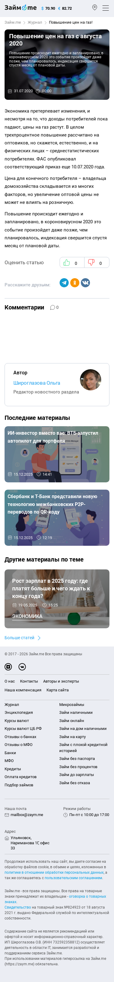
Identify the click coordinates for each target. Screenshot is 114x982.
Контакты (29, 681)
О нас (10, 681)
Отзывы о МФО (19, 744)
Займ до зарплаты (76, 774)
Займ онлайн (71, 720)
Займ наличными (76, 712)
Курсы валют (17, 720)
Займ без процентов (78, 766)
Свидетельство (18, 907)
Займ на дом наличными (83, 728)
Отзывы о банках (20, 736)
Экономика (27, 616)
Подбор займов (19, 785)
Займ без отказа (74, 783)
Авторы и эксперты (61, 681)
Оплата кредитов (20, 776)
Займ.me (13, 22)
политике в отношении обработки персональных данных (54, 872)
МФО (9, 760)
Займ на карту (72, 736)
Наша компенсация (23, 690)
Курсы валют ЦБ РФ (23, 728)
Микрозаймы (71, 704)
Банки (10, 753)
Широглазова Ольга (36, 383)
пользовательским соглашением (73, 878)
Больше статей (19, 637)
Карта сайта (58, 690)
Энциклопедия (19, 712)
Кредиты (13, 769)
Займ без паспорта (77, 758)
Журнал (35, 22)
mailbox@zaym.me (27, 814)
